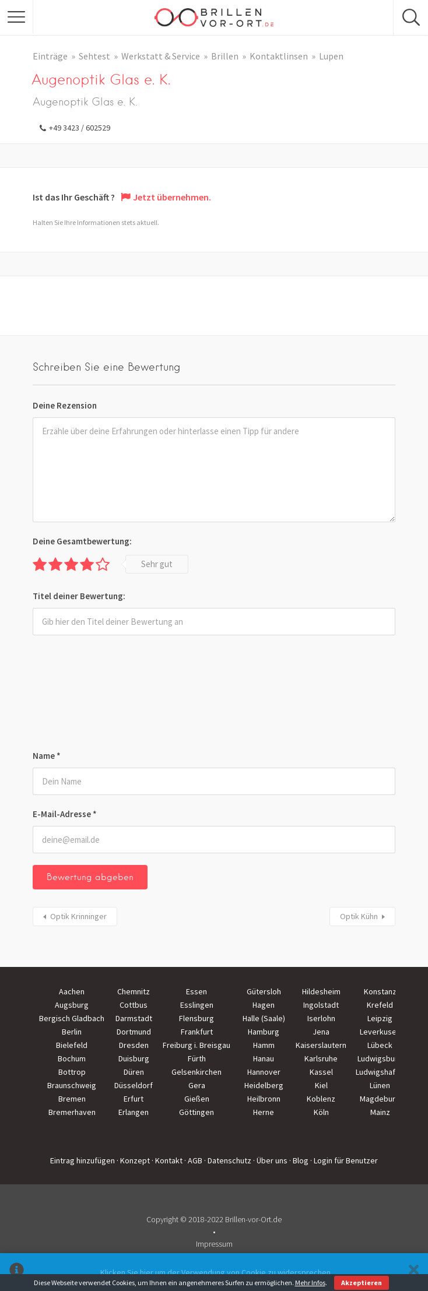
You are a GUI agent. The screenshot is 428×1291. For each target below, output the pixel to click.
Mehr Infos (310, 1282)
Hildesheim (321, 991)
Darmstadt (133, 1018)
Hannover (263, 1072)
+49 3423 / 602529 (79, 127)
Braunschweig (71, 1085)
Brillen (224, 56)
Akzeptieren (361, 1282)
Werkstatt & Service (160, 56)
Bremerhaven (72, 1112)
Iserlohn (321, 1018)
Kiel (321, 1085)
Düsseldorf (133, 1085)
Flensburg (196, 1018)
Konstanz (380, 991)
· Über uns (270, 1160)
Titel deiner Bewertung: (79, 595)
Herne (263, 1112)
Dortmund (134, 1031)
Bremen (72, 1098)
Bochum (72, 1058)
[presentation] (80, 695)
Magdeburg (380, 1098)
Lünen (380, 1085)
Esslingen (196, 1005)
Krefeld (380, 1005)
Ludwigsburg (379, 1058)
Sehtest (94, 56)
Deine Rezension (65, 405)
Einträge (50, 56)
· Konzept (133, 1160)
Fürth (197, 1058)
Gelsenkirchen (196, 1072)
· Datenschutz (227, 1160)
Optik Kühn (359, 916)
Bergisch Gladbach (71, 1018)
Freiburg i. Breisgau (196, 1045)
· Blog (298, 1160)
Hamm (264, 1045)
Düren (134, 1072)
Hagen (263, 1005)
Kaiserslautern (321, 1045)
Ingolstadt (321, 1005)
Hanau (263, 1058)
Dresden (134, 1045)
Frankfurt (197, 1031)
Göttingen (196, 1112)
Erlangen (133, 1112)
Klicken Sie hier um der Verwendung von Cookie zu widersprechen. (216, 1272)
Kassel (321, 1072)
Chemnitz (133, 991)
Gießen (196, 1098)
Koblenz (321, 1098)
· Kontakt (167, 1160)
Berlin (72, 1031)
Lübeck (379, 1045)
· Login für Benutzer (344, 1160)
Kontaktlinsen (279, 56)
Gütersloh (264, 991)
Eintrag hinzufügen (82, 1160)
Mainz (380, 1112)
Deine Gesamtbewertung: (82, 541)
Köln (321, 1112)
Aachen (72, 991)
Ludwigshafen (380, 1072)
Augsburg (72, 1005)
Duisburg (133, 1058)
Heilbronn (263, 1098)
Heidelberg (263, 1085)
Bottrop (72, 1072)
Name (47, 755)
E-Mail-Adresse (65, 813)
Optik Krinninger (78, 916)
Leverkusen (380, 1031)
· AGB (193, 1160)
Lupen (331, 56)
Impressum (214, 1244)
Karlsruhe (321, 1058)
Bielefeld (71, 1045)
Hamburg (263, 1031)
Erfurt (133, 1098)
